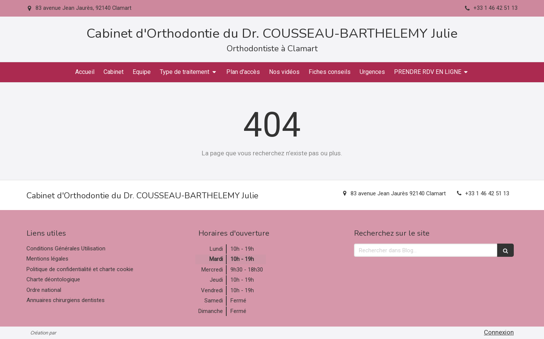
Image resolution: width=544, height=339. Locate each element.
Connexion (499, 332)
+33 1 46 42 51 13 (487, 193)
